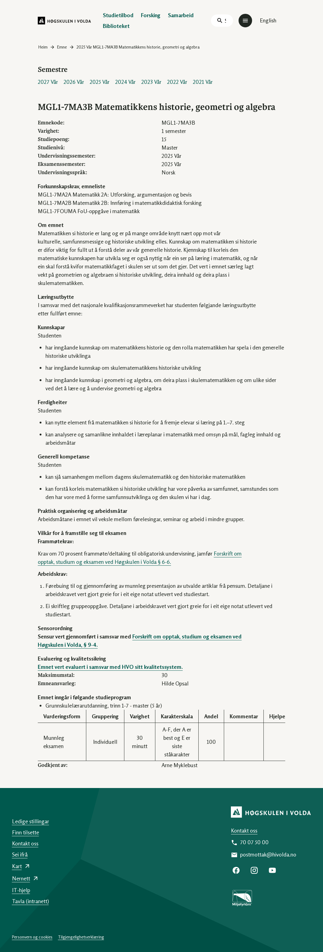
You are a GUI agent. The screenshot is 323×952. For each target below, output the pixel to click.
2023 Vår (151, 81)
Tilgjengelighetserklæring (81, 936)
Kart (17, 866)
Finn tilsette (25, 832)
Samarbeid (181, 15)
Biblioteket (116, 25)
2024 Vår (125, 81)
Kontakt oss (244, 830)
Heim (43, 46)
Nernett (21, 878)
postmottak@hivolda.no (268, 854)
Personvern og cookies (32, 936)
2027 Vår (48, 81)
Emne (62, 46)
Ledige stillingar (30, 821)
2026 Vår (74, 81)
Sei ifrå (20, 854)
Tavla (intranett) (30, 901)
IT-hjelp (21, 890)
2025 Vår (100, 81)
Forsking (150, 15)
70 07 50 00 (254, 842)
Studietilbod (118, 15)
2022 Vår (177, 81)
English (268, 20)
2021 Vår (203, 81)
